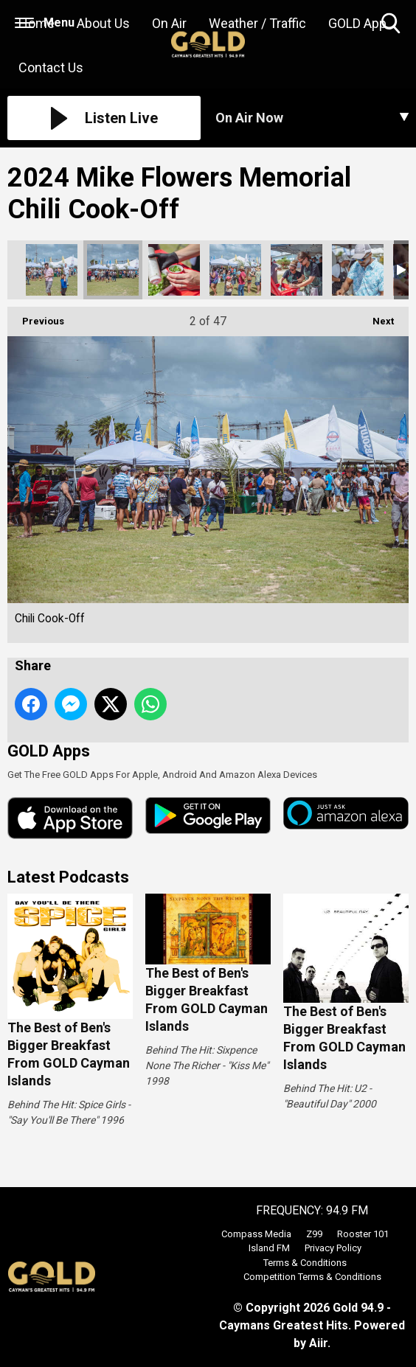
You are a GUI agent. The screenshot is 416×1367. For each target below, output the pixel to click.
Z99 (314, 1233)
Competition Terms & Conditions (312, 1276)
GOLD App (357, 23)
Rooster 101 (363, 1233)
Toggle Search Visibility (392, 24)
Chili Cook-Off (51, 270)
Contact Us (50, 67)
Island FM (269, 1247)
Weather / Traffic (257, 23)
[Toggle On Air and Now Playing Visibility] (312, 118)
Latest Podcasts (68, 877)
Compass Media (256, 1233)
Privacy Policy (333, 1247)
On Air (169, 23)
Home (36, 23)
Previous (35, 317)
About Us (103, 23)
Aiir (318, 1343)
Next (376, 317)
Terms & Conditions (305, 1262)
